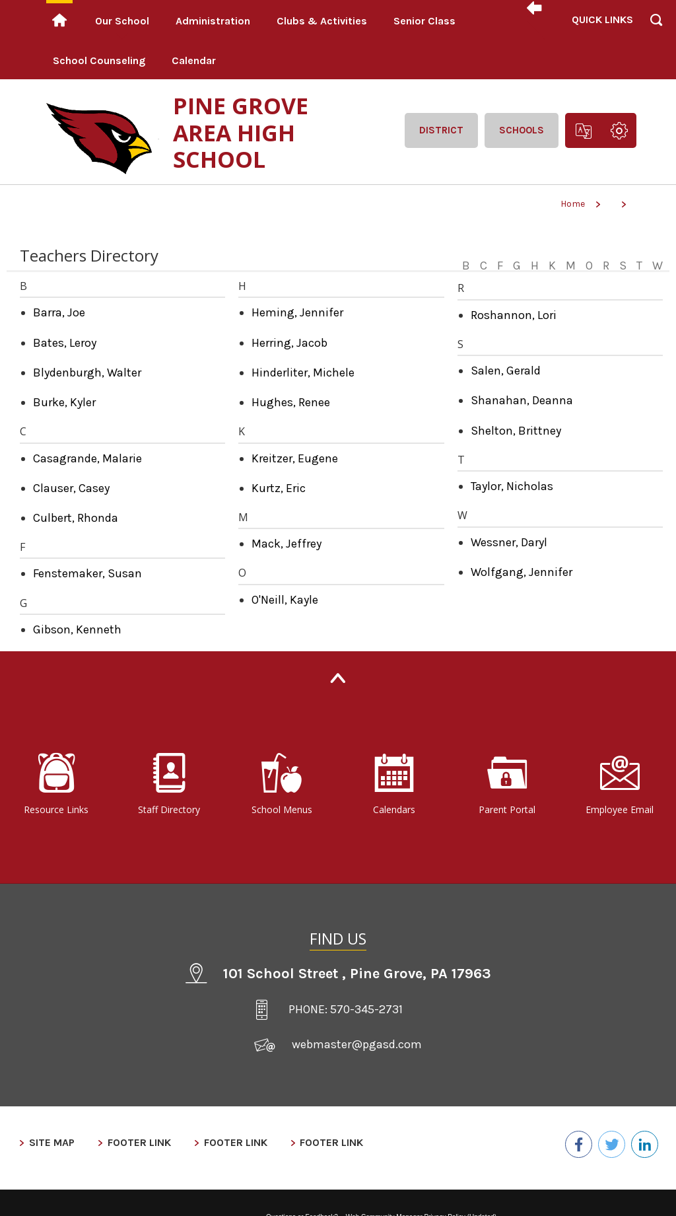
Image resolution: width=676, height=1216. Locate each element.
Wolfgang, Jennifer (521, 572)
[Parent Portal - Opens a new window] (507, 784)
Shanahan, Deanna (522, 400)
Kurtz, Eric (279, 488)
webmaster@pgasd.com (357, 1044)
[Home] (59, 20)
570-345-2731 (366, 1009)
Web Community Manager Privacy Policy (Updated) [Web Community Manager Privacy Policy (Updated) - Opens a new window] (421, 1207)
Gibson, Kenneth (77, 629)
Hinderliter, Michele (303, 372)
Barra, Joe (59, 312)
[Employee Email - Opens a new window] (619, 784)
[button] (601, 39)
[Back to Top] (338, 677)
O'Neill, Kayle (285, 599)
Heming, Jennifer (297, 312)
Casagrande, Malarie (87, 458)
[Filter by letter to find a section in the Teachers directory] (560, 257)
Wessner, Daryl (509, 542)
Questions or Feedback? (302, 1207)
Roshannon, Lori (514, 315)
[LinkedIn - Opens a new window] (642, 1143)
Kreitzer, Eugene (295, 458)
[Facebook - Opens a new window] (568, 1143)
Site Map (46, 1142)
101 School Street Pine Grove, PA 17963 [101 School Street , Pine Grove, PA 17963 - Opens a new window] (357, 973)
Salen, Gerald (506, 370)
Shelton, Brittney (516, 430)
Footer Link (127, 1142)
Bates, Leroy (64, 343)
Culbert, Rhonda (75, 518)
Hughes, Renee (291, 402)
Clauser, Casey (71, 488)
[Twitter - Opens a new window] (605, 1143)
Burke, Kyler (64, 402)
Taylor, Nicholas (512, 486)
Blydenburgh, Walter (87, 372)
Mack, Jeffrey (286, 543)
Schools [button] (521, 130)
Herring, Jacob (289, 343)
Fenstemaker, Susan (87, 573)
